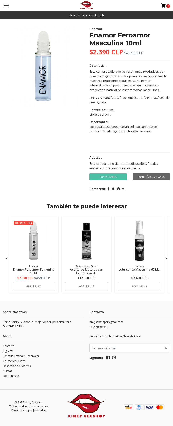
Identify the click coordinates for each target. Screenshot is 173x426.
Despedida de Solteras (17, 366)
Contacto (8, 346)
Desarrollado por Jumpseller (28, 410)
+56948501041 (98, 327)
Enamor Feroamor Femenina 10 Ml (33, 271)
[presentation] (7, 258)
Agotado (95, 157)
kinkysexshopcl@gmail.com (106, 322)
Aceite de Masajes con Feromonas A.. (86, 271)
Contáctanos (108, 176)
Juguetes (8, 351)
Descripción (98, 65)
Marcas (7, 371)
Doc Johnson (11, 376)
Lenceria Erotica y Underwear (21, 356)
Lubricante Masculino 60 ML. (139, 269)
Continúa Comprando (151, 176)
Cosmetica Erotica (14, 361)
